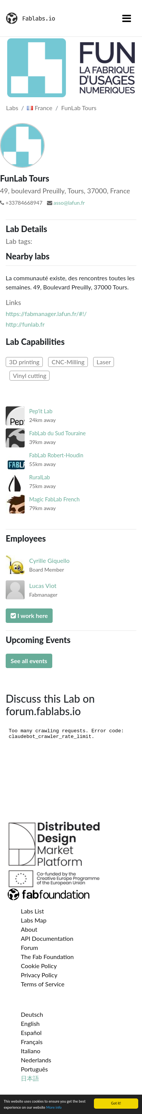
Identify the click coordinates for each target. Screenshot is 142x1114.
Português (34, 1069)
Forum (29, 947)
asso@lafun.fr (69, 202)
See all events (29, 660)
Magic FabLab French (54, 499)
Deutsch (32, 1014)
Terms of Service (42, 984)
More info (54, 1107)
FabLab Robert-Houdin (56, 455)
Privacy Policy (39, 974)
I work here (29, 615)
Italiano (31, 1050)
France (39, 107)
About (29, 929)
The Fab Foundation (47, 956)
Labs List (32, 911)
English (30, 1023)
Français (31, 1041)
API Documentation (47, 938)
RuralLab (39, 477)
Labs (12, 107)
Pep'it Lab (40, 411)
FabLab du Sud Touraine (57, 433)
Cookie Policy (39, 965)
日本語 (30, 1078)
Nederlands (36, 1059)
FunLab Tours (79, 107)
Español (31, 1032)
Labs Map (34, 920)
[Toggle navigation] (126, 18)
